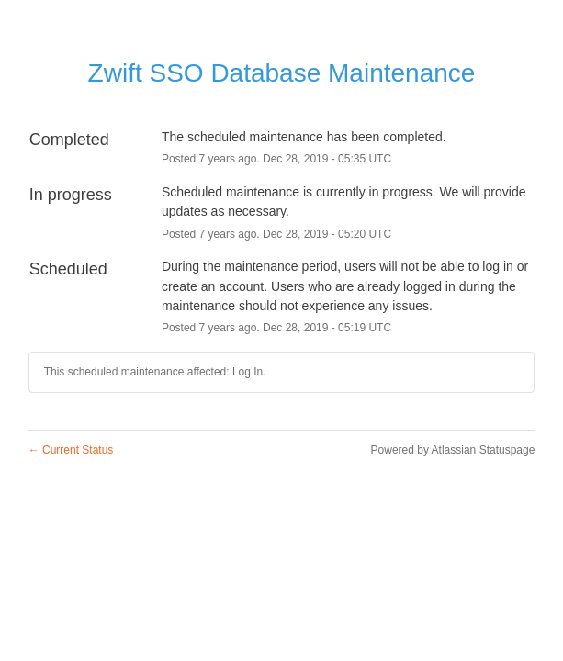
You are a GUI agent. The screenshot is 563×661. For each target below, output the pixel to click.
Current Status (71, 449)
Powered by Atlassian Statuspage (453, 449)
